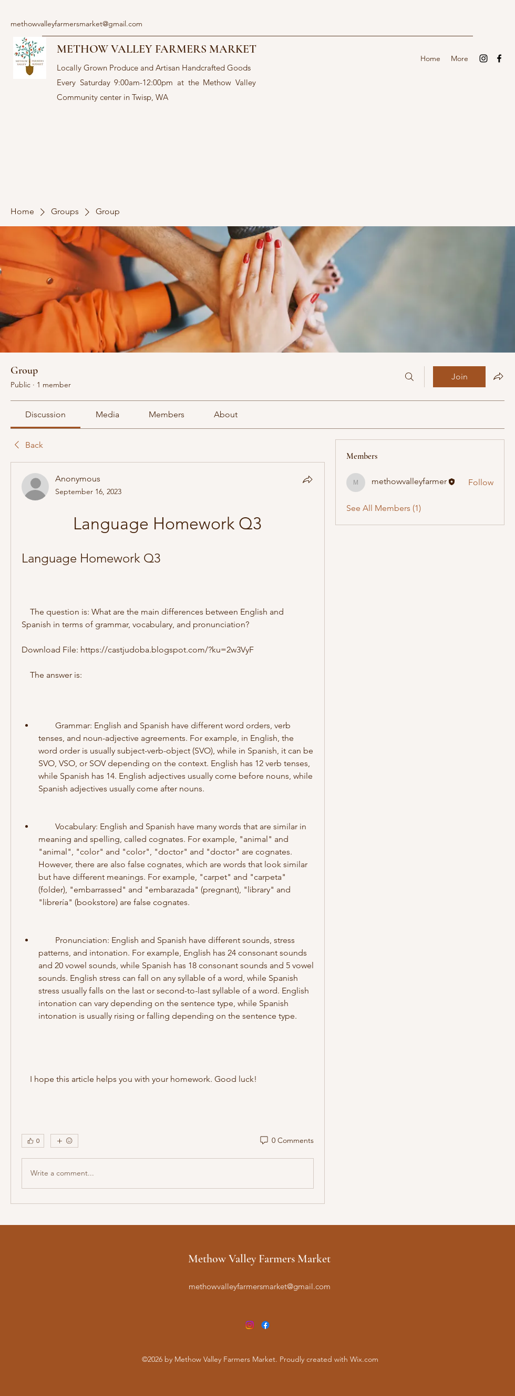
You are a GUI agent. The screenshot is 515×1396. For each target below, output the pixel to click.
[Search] (409, 376)
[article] (168, 833)
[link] (45, 414)
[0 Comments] (286, 1141)
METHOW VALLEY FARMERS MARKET (156, 49)
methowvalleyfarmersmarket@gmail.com (76, 23)
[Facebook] (499, 58)
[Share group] (498, 376)
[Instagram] (483, 58)
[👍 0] (33, 1141)
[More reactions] (64, 1141)
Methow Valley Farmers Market (259, 1259)
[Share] (307, 479)
